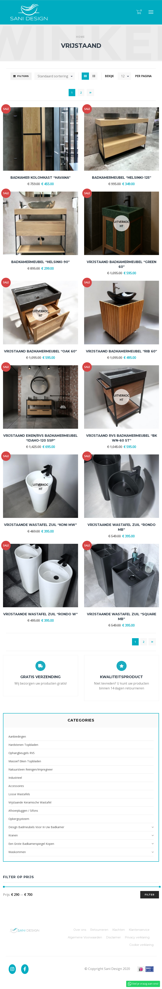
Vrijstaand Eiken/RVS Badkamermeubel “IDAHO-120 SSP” (40, 438)
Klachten (118, 930)
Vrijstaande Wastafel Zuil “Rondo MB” (122, 527)
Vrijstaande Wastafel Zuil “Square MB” (121, 616)
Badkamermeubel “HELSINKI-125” (121, 178)
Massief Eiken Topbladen (24, 761)
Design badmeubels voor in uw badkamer (36, 827)
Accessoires (16, 786)
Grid (85, 76)
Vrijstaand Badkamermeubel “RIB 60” (121, 351)
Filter (149, 894)
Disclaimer (113, 937)
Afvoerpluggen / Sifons (23, 810)
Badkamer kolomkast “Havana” (40, 178)
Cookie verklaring (141, 945)
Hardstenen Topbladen (23, 745)
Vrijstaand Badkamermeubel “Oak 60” (40, 351)
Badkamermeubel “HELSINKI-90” (40, 262)
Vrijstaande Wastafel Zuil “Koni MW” (40, 525)
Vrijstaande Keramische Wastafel (29, 802)
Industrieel (15, 778)
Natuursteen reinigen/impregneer (30, 769)
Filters (23, 76)
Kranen (13, 835)
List (93, 76)
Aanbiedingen (17, 736)
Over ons (79, 930)
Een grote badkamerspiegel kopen (31, 844)
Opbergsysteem (18, 819)
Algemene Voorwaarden (85, 937)
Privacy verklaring (137, 937)
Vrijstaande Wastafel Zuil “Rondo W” (40, 614)
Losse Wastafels (19, 794)
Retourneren (99, 930)
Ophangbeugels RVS (21, 753)
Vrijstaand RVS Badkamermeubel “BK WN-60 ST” (121, 438)
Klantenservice (139, 930)
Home (80, 37)
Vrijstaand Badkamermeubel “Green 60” (121, 264)
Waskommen (17, 852)
